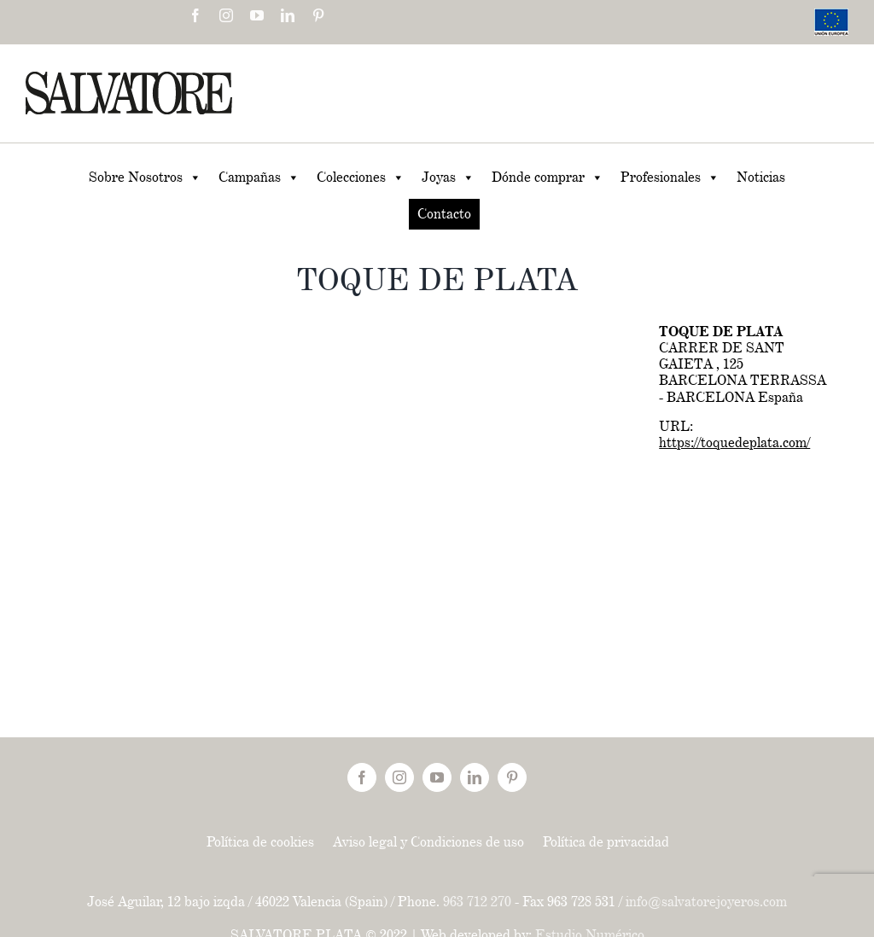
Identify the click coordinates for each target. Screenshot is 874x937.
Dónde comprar (547, 177)
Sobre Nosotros (145, 177)
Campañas (259, 177)
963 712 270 (477, 901)
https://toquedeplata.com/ (734, 442)
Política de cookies (260, 842)
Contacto (444, 214)
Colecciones (361, 177)
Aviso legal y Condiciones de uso (428, 842)
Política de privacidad (606, 842)
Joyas (448, 177)
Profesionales (670, 177)
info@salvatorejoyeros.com (706, 901)
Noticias (761, 177)
